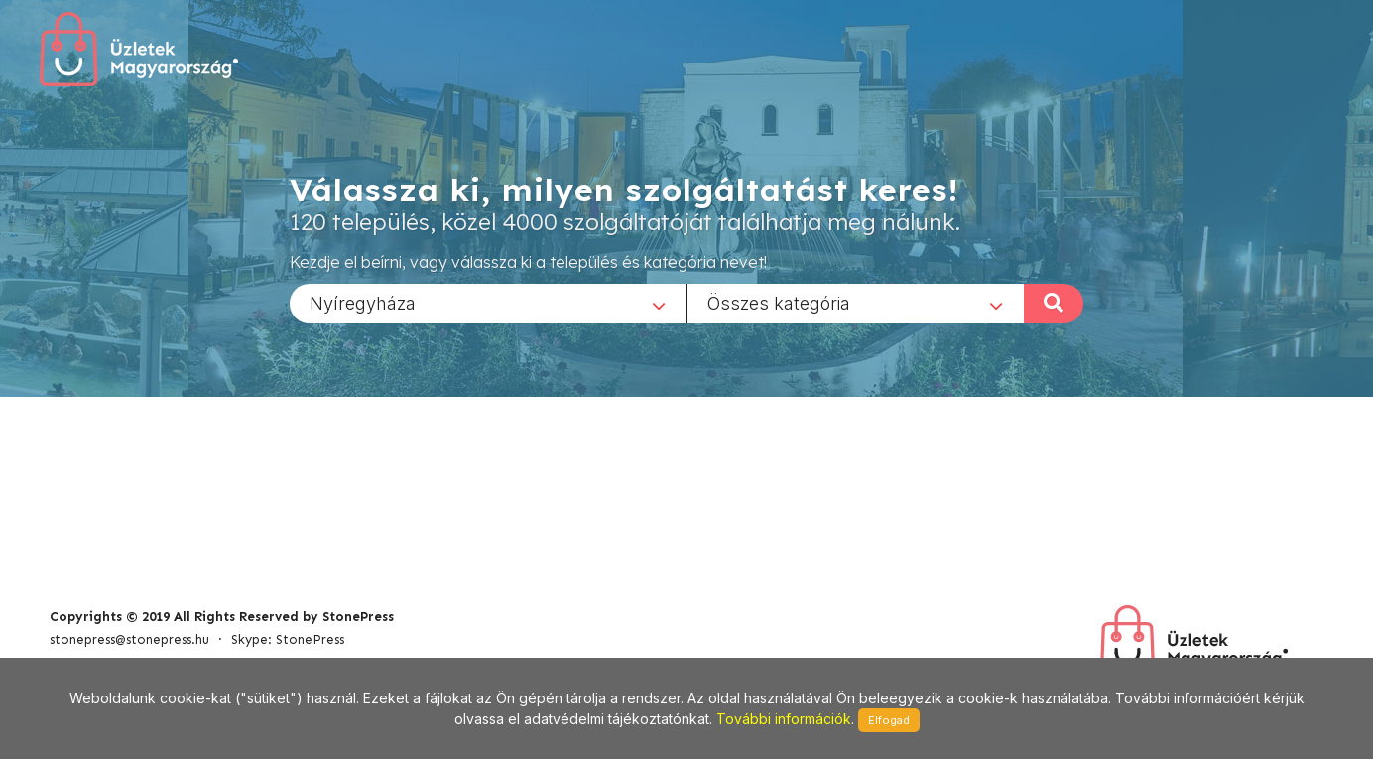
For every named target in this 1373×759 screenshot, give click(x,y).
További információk (783, 718)
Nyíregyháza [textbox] (363, 302)
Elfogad (889, 720)
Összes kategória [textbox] (778, 302)
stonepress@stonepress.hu (129, 639)
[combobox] (488, 302)
